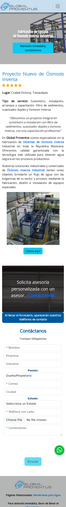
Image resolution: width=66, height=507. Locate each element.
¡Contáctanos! (41, 295)
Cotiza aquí (33, 251)
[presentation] (26, 446)
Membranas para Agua (46, 495)
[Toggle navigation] (58, 6)
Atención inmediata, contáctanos (33, 48)
